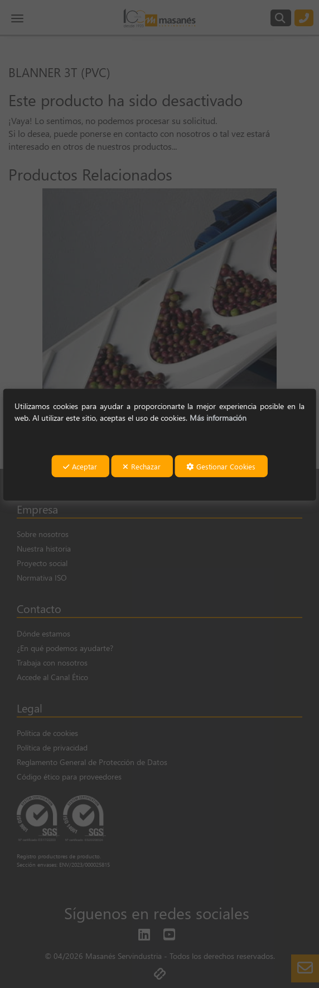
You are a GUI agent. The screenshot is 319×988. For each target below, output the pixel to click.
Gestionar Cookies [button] (220, 466)
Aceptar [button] (80, 466)
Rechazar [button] (142, 466)
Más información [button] (218, 417)
